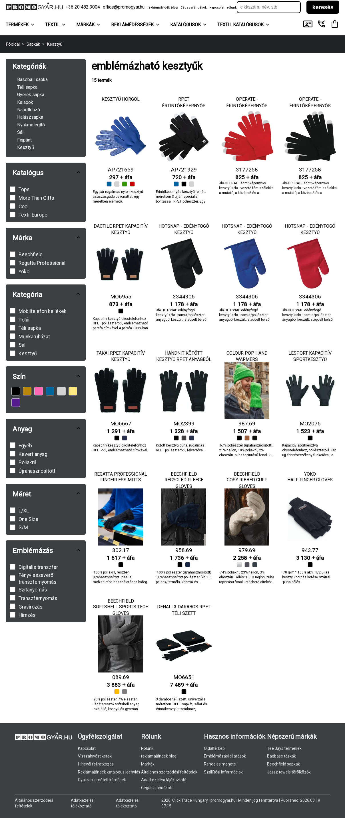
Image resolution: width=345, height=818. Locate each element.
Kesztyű (25, 147)
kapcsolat (217, 7)
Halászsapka (30, 117)
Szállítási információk (223, 772)
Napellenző (28, 109)
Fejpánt (24, 140)
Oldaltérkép (214, 748)
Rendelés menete (220, 764)
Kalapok (25, 102)
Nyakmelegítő (31, 125)
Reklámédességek (135, 24)
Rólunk (147, 748)
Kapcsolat (87, 748)
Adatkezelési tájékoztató (163, 779)
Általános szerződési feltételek (169, 772)
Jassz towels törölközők (289, 772)
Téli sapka (27, 87)
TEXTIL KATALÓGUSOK (243, 24)
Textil (55, 24)
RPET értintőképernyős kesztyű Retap (184, 105)
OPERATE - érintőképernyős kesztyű (247, 105)
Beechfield (184, 474)
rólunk (232, 7)
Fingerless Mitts (120, 479)
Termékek (20, 24)
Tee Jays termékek (284, 748)
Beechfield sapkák (283, 764)
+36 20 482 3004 (83, 7)
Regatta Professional (120, 474)
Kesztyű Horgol (121, 99)
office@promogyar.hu (124, 7)
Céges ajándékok (193, 7)
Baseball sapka (32, 79)
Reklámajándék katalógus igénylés (109, 772)
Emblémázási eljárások (225, 756)
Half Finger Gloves (310, 479)
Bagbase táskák (281, 756)
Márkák (88, 24)
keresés (323, 7)
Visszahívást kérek (95, 756)
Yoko (310, 474)
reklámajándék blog (162, 7)
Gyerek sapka (30, 94)
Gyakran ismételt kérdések (102, 779)
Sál (20, 132)
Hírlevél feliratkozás (96, 764)
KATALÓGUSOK (188, 24)
